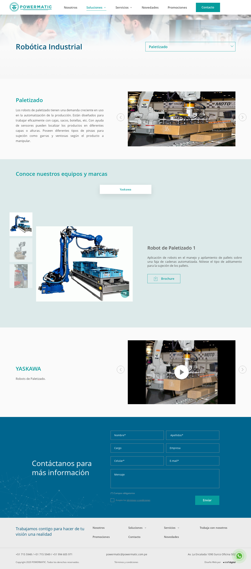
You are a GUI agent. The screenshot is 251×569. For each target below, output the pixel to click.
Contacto (208, 7)
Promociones (177, 7)
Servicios (122, 7)
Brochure (163, 278)
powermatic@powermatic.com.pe (126, 554)
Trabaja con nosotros (213, 527)
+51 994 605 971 (62, 554)
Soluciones (94, 7)
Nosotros (70, 7)
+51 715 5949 (42, 554)
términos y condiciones (138, 500)
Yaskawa (125, 189)
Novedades (150, 7)
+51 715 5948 (24, 554)
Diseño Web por (219, 562)
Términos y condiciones (126, 562)
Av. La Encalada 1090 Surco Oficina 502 (211, 554)
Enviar (207, 500)
